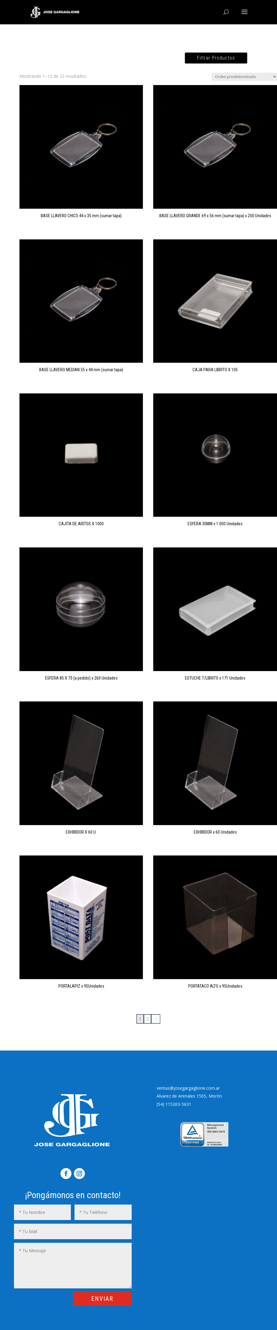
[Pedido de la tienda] (244, 77)
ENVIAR (102, 1298)
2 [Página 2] (147, 1019)
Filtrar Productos (216, 58)
